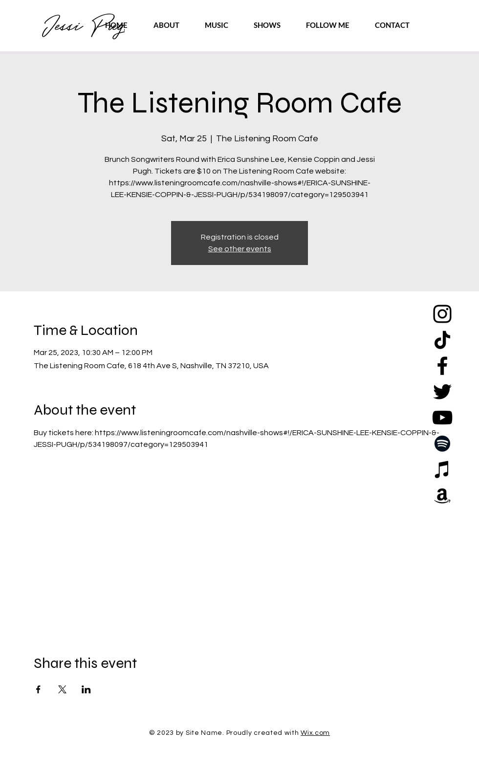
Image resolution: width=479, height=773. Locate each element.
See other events (239, 249)
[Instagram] (442, 314)
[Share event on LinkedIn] (86, 689)
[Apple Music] (442, 469)
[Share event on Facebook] (38, 689)
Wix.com (315, 732)
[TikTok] (442, 340)
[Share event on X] (62, 689)
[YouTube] (442, 417)
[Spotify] (442, 443)
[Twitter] (442, 391)
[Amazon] (442, 495)
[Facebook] (442, 365)
